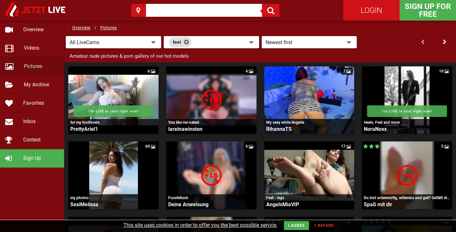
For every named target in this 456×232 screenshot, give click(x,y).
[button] (113, 42)
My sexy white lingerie (285, 122)
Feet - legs (275, 198)
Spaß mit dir (378, 204)
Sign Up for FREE (428, 10)
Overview (81, 27)
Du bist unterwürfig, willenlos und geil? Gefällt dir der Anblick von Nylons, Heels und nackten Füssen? (407, 198)
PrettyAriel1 (84, 129)
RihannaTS (279, 129)
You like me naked (183, 122)
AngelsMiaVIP (282, 204)
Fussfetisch (178, 198)
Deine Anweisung (188, 204)
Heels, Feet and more (382, 122)
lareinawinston (185, 129)
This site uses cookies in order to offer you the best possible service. (200, 225)
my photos (79, 198)
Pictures (108, 27)
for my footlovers (85, 122)
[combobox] (211, 42)
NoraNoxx (375, 129)
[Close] (186, 42)
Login (371, 10)
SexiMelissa (84, 204)
